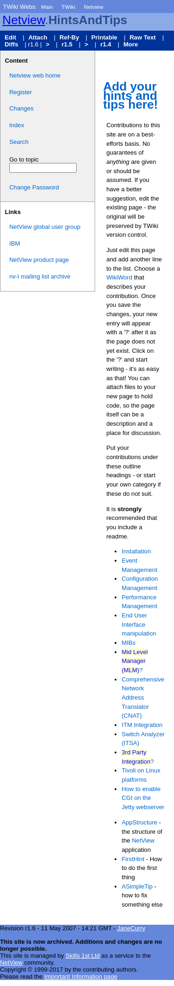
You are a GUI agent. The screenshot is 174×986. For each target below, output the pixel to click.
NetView (143, 840)
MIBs (128, 642)
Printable (104, 37)
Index (16, 125)
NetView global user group (45, 226)
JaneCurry (131, 928)
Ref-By (69, 37)
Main (47, 7)
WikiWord (119, 277)
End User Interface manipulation (139, 624)
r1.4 (105, 44)
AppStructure (139, 822)
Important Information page (80, 976)
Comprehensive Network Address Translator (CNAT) (143, 698)
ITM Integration (142, 724)
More (130, 44)
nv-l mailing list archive (40, 276)
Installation (136, 551)
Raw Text (142, 37)
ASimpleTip (137, 886)
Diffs (11, 44)
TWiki (68, 7)
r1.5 (67, 44)
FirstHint (133, 859)
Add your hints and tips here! (130, 95)
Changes (21, 108)
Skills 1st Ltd (82, 955)
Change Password (34, 187)
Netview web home (35, 75)
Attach (37, 37)
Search (19, 141)
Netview (93, 7)
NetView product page (39, 259)
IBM (14, 243)
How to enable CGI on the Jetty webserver (143, 798)
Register (20, 92)
